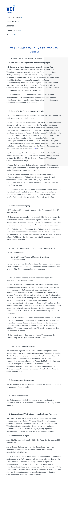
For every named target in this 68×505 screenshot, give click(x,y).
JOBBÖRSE (10, 26)
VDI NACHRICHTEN (13, 17)
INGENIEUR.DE (11, 22)
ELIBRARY (9, 35)
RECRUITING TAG (12, 30)
